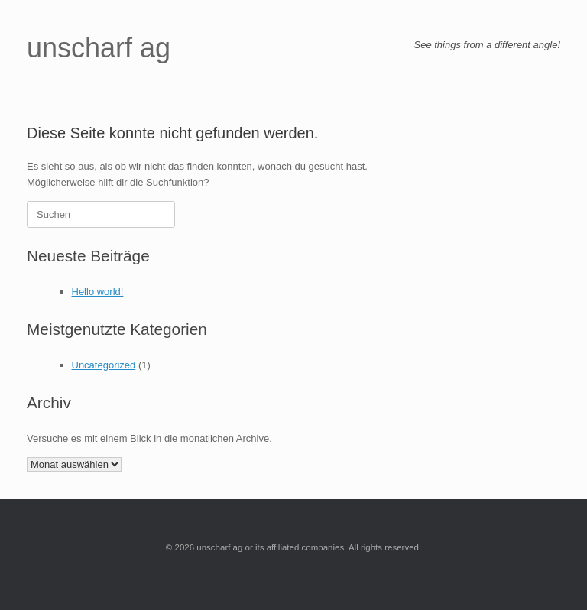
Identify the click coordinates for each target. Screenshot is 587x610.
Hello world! (98, 291)
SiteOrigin (324, 580)
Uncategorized (104, 365)
